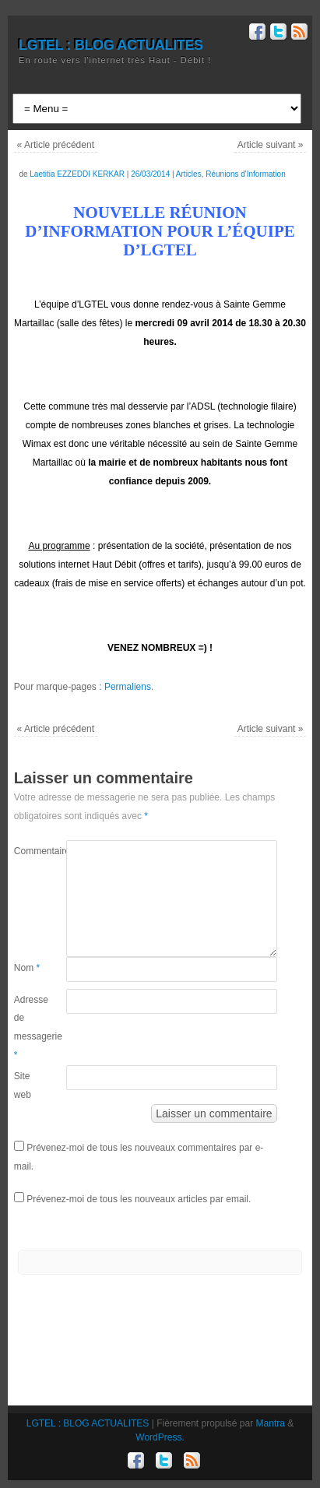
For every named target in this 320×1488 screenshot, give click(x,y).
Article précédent (55, 144)
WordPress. (159, 1437)
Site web (22, 1085)
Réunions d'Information (246, 174)
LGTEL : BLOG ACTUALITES (111, 45)
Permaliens (127, 686)
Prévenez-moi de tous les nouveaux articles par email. (138, 1199)
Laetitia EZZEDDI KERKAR (77, 174)
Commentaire (27, 851)
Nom (27, 967)
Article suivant (270, 144)
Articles (189, 174)
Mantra (270, 1423)
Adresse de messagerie (27, 1027)
